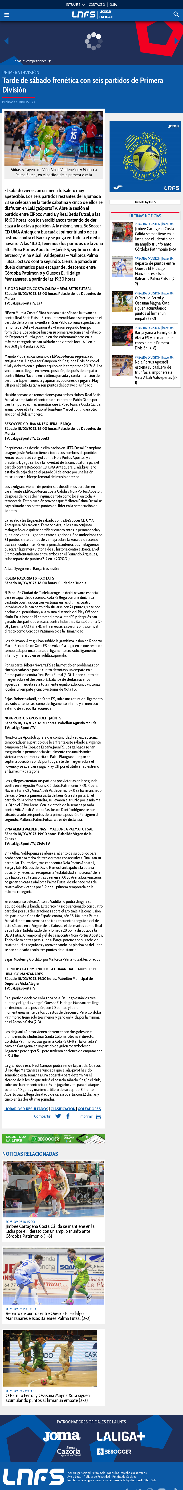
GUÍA (113, 4)
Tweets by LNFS (145, 202)
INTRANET (73, 4)
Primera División (20, 72)
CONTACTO (97, 4)
